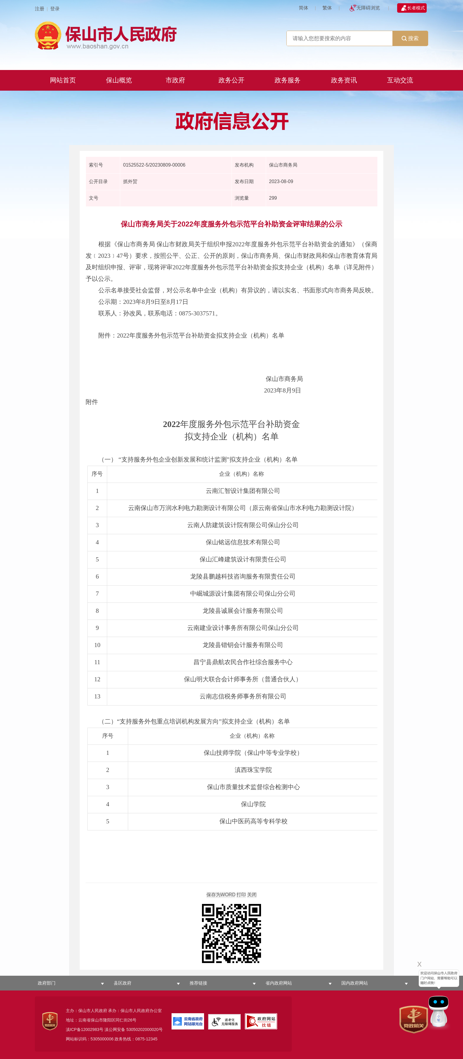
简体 (303, 7)
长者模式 (416, 7)
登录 (55, 8)
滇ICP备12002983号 (85, 1029)
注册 (39, 8)
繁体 (327, 7)
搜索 (410, 38)
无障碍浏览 (368, 7)
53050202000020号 (144, 1029)
